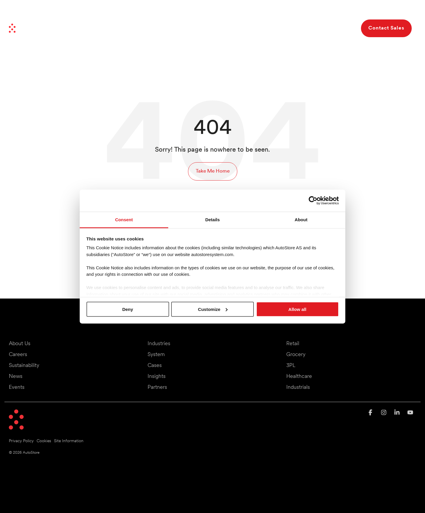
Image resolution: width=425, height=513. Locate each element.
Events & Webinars (375, 11)
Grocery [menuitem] (295, 355)
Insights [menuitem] (157, 376)
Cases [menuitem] (155, 365)
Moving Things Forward (244, 11)
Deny (127, 309)
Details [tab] (212, 219)
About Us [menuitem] (19, 344)
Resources (292, 28)
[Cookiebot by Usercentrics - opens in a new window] (313, 200)
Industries (167, 28)
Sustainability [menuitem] (24, 365)
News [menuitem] (15, 376)
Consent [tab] (124, 219)
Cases (261, 28)
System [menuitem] (156, 355)
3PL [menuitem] (290, 365)
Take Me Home (213, 171)
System (201, 28)
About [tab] (301, 219)
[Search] (351, 28)
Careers (343, 11)
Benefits (233, 28)
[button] (371, 413)
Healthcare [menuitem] (299, 376)
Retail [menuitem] (292, 344)
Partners (298, 11)
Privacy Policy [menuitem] (21, 441)
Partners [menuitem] (157, 387)
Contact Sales (386, 28)
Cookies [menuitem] (44, 441)
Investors (320, 11)
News (278, 11)
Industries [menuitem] (159, 344)
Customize (213, 309)
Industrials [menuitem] (298, 387)
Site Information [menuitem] (69, 441)
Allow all (297, 309)
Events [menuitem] (16, 387)
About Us (329, 28)
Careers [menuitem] (18, 355)
